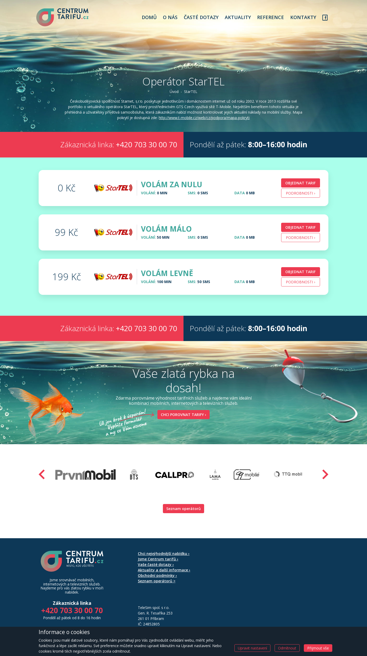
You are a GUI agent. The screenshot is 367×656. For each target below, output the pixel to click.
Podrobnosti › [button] (300, 200)
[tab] (183, 195)
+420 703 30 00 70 (146, 152)
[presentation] (42, 481)
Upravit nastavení (252, 648)
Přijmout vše (318, 648)
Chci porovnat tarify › (181, 421)
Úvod (174, 93)
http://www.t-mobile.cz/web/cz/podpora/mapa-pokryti (187, 124)
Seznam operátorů (183, 515)
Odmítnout (287, 648)
